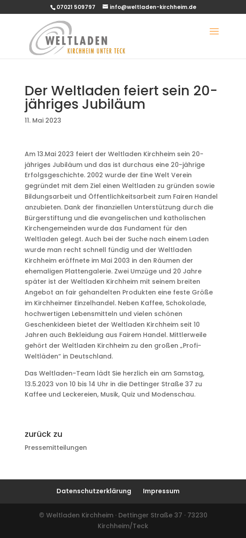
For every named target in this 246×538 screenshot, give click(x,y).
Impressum (161, 491)
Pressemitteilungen (56, 447)
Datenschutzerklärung (93, 491)
